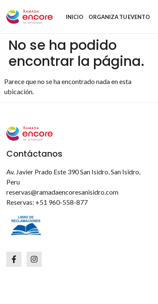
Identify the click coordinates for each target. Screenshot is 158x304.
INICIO (74, 17)
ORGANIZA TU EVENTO (119, 17)
